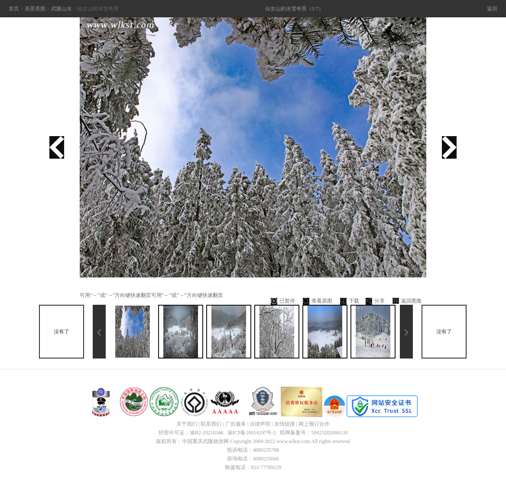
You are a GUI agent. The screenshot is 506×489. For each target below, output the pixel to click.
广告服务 (235, 424)
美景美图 (35, 9)
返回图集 (407, 301)
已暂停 (283, 301)
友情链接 (284, 424)
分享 (375, 301)
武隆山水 (61, 9)
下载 (349, 301)
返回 (492, 9)
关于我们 (186, 424)
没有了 (61, 332)
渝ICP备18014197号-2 (251, 433)
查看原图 (317, 301)
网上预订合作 (314, 424)
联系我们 (211, 424)
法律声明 (260, 424)
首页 (14, 9)
